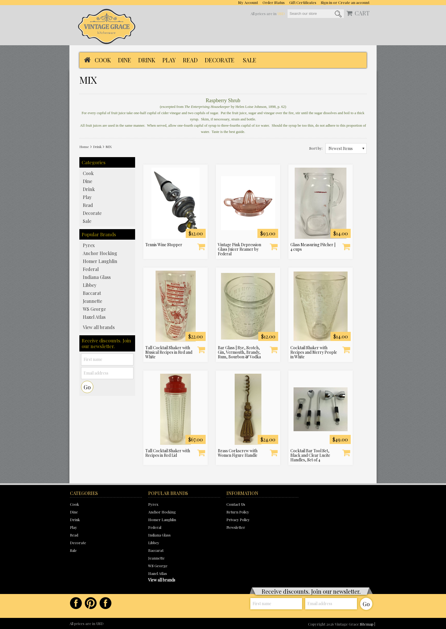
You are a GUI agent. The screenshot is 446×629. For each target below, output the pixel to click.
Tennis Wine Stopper (163, 244)
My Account (248, 2)
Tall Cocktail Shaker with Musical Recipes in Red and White (168, 352)
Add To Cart (201, 246)
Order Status (274, 2)
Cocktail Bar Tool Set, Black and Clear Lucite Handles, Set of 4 (310, 455)
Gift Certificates (302, 2)
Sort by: (316, 148)
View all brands (99, 327)
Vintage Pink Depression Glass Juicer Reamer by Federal (239, 249)
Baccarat (92, 293)
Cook (103, 60)
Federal (91, 269)
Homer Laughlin (100, 261)
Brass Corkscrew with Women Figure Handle (237, 453)
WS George (94, 309)
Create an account (353, 2)
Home (84, 147)
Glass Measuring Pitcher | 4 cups (312, 247)
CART (362, 13)
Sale (249, 60)
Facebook (76, 603)
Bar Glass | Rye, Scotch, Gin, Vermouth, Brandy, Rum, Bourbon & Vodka (239, 352)
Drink (146, 60)
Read (190, 60)
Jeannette (92, 301)
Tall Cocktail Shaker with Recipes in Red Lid (167, 453)
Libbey (89, 285)
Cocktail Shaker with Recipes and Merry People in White (313, 352)
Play (169, 60)
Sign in (326, 2)
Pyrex (89, 245)
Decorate (219, 60)
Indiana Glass (97, 277)
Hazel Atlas (94, 317)
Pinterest (91, 603)
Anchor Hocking (100, 253)
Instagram (106, 603)
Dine (124, 60)
